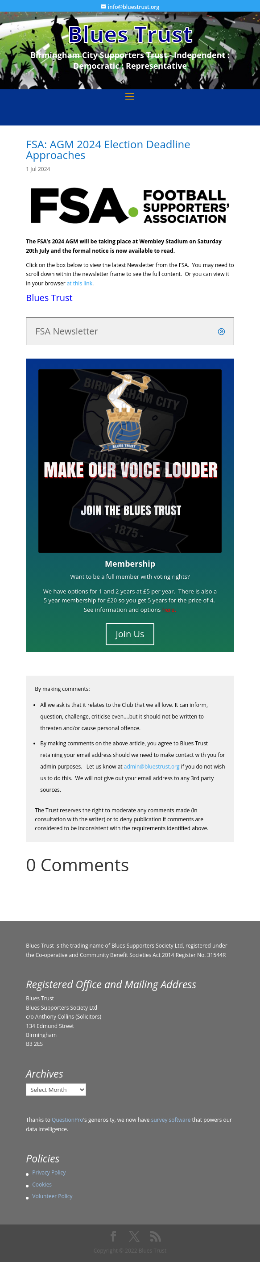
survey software (171, 1120)
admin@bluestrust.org (152, 766)
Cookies (42, 1184)
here (168, 610)
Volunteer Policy (52, 1196)
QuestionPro (67, 1120)
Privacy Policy (49, 1172)
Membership (130, 563)
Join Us (130, 634)
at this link (79, 283)
